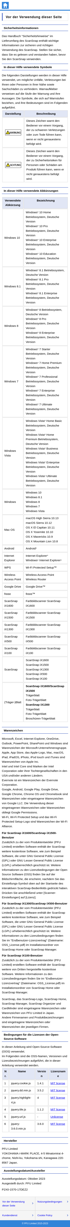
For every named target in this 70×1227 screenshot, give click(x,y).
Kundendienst (9, 1215)
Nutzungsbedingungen (50, 1201)
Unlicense (57, 1116)
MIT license (58, 1083)
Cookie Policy (45, 1215)
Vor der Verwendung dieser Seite (13, 1203)
